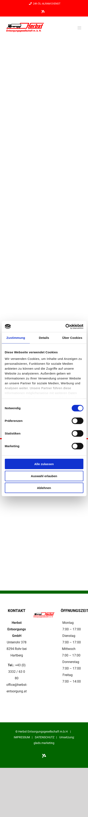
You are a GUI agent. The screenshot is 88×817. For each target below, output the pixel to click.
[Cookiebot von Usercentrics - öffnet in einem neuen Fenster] (65, 326)
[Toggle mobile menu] (80, 28)
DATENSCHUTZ (44, 737)
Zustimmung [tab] (15, 337)
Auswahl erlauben (44, 476)
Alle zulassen (44, 464)
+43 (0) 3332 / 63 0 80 (17, 671)
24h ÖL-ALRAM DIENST (44, 3)
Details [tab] (44, 337)
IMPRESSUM (22, 737)
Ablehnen (44, 488)
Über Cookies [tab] (72, 337)
